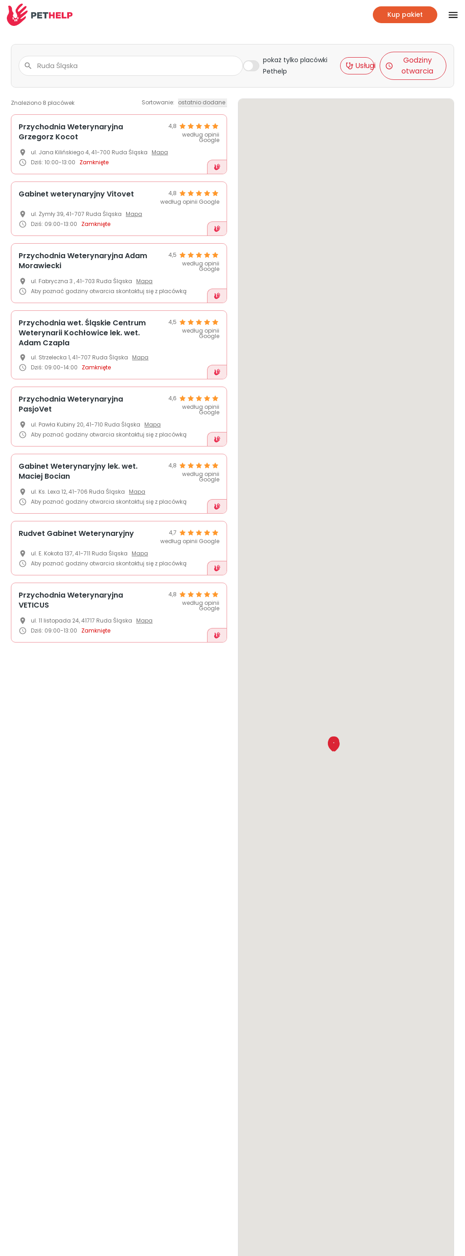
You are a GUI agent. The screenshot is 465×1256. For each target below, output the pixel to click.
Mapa (160, 152)
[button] (334, 745)
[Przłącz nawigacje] (447, 15)
